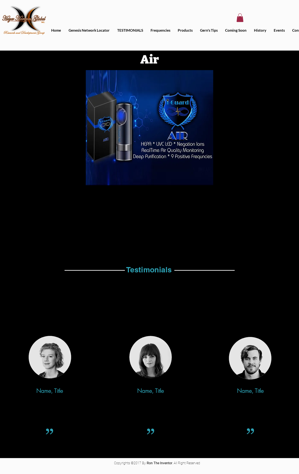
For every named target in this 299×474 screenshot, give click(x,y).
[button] (240, 17)
